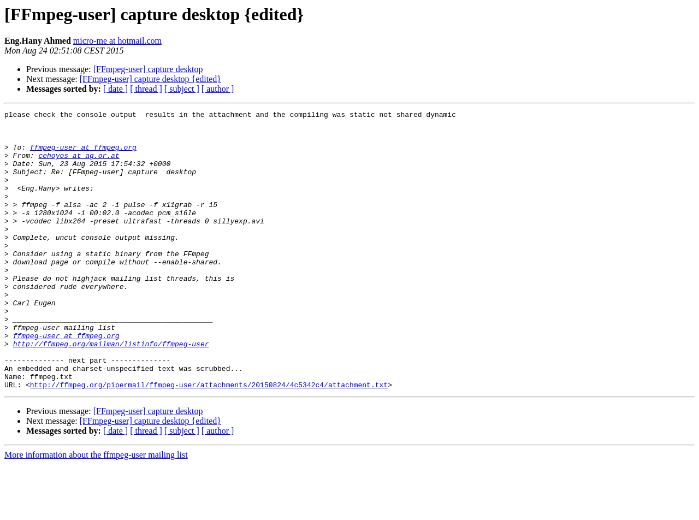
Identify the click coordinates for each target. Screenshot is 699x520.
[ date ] (115, 88)
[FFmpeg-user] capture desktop (148, 69)
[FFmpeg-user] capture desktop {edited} (150, 79)
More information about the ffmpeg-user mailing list (96, 510)
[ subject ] (181, 88)
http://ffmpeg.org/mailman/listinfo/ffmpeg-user (111, 391)
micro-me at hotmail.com (117, 40)
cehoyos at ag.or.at (78, 165)
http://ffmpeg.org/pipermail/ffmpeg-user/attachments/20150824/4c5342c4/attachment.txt (209, 440)
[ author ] (218, 88)
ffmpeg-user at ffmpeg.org (83, 155)
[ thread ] (146, 88)
